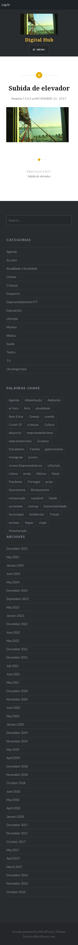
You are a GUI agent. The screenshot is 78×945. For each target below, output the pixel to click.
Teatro (11, 352)
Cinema (11, 277)
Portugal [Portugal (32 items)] (34, 482)
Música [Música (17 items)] (41, 473)
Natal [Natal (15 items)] (55, 473)
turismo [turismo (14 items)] (14, 522)
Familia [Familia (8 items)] (35, 449)
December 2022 (17, 624)
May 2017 (12, 850)
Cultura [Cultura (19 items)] (49, 424)
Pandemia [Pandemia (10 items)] (15, 482)
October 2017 (15, 841)
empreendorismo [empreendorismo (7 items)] (20, 441)
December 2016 (17, 875)
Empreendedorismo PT (21, 302)
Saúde (10, 344)
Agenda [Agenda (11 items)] (14, 400)
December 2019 (17, 732)
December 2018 (17, 766)
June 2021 (13, 674)
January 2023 (15, 615)
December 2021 (17, 649)
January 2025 (15, 565)
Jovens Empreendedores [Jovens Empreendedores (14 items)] (25, 465)
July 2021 (12, 666)
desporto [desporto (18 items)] (15, 433)
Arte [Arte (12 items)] (27, 408)
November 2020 (17, 699)
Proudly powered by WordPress (32, 931)
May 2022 (12, 641)
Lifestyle (12, 319)
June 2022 (13, 632)
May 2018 (12, 800)
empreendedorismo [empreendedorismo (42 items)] (40, 433)
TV (8, 360)
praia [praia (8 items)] (49, 482)
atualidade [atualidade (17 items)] (43, 408)
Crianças (12, 285)
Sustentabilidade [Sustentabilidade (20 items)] (55, 506)
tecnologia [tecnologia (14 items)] (16, 514)
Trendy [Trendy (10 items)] (54, 514)
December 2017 (17, 825)
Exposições (14, 310)
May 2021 (12, 682)
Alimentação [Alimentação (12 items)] (33, 400)
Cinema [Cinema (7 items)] (34, 416)
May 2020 (12, 716)
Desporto (13, 293)
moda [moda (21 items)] (27, 473)
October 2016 (15, 892)
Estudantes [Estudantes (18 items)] (16, 449)
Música (11, 335)
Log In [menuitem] (6, 4)
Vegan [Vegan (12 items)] (29, 522)
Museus (11, 327)
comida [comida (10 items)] (49, 416)
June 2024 (13, 573)
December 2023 (17, 590)
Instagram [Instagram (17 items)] (16, 457)
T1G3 (27, 98)
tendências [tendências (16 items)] (36, 514)
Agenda (11, 251)
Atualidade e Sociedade (21, 268)
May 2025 (12, 557)
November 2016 (17, 883)
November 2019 (17, 741)
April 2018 (13, 808)
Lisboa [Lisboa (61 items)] (13, 473)
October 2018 (15, 783)
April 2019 (13, 758)
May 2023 (12, 607)
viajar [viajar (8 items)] (43, 522)
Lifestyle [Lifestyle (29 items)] (54, 465)
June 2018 (13, 791)
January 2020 (15, 724)
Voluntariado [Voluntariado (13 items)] (18, 530)
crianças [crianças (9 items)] (33, 424)
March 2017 (14, 867)
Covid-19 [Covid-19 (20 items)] (15, 424)
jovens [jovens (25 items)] (32, 457)
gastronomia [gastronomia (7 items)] (54, 449)
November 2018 (17, 774)
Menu (41, 49)
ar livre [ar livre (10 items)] (14, 408)
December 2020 (17, 691)
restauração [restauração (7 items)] (17, 498)
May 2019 (12, 749)
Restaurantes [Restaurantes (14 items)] (40, 490)
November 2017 (17, 833)
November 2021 (17, 657)
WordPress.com (44, 936)
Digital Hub (39, 40)
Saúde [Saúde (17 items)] (53, 498)
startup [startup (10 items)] (33, 506)
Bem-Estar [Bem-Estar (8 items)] (16, 416)
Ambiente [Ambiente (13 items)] (54, 400)
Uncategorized (16, 369)
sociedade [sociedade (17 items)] (16, 506)
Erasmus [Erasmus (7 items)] (43, 441)
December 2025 (17, 548)
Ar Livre (11, 260)
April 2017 (13, 858)
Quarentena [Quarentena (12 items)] (17, 490)
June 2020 (13, 707)
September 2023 (17, 599)
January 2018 (15, 816)
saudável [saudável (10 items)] (37, 498)
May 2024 (12, 582)
